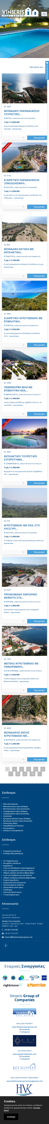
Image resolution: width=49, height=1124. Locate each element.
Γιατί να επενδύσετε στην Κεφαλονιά (18, 868)
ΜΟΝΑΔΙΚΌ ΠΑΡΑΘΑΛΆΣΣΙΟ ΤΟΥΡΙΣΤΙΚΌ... (21, 112)
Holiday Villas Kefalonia (13, 853)
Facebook (26, 1029)
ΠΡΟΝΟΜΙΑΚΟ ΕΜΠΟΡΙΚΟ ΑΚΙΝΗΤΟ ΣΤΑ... (20, 596)
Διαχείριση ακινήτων (12, 851)
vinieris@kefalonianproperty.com (18, 937)
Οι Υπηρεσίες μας (10, 861)
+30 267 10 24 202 (11, 929)
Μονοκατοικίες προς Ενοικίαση (16, 809)
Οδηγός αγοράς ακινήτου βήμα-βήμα (18, 873)
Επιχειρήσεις (9, 828)
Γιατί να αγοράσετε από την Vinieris (18, 870)
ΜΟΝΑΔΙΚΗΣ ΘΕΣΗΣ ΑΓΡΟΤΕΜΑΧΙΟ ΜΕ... (16, 734)
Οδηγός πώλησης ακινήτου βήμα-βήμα (19, 878)
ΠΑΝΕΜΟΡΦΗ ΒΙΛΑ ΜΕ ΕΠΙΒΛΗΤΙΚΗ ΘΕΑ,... (18, 388)
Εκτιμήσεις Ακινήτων (12, 863)
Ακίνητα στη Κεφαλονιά (13, 830)
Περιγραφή (39, 137)
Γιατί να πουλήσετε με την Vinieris (17, 875)
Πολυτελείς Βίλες (10, 823)
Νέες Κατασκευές (10, 804)
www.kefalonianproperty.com (24, 1027)
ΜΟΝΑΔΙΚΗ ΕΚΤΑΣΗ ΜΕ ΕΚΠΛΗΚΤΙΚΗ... (19, 250)
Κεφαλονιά (7, 865)
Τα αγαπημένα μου (11, 894)
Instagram (25, 1032)
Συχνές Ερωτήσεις (11, 880)
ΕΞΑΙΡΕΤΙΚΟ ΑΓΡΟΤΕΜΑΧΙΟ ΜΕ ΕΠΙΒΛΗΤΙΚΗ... (23, 319)
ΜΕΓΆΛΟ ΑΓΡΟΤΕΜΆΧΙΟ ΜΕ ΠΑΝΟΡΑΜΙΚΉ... (21, 665)
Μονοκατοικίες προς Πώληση (15, 806)
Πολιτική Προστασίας (12, 892)
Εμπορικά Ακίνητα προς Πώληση (16, 818)
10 (32, 774)
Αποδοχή (11, 1117)
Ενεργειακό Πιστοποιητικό (14, 882)
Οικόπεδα (7, 816)
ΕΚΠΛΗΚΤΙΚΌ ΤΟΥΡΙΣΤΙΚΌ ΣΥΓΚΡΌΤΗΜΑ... (20, 458)
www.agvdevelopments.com (24, 1054)
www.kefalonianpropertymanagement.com (25, 1081)
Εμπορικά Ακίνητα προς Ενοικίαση (17, 821)
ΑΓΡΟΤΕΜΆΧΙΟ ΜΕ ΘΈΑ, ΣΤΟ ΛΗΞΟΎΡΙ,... (22, 527)
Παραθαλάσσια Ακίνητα (13, 826)
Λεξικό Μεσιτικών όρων (13, 887)
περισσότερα (17, 129)
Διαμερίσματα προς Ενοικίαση (16, 813)
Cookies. (10, 1101)
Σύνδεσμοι (7, 890)
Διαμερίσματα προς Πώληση (15, 811)
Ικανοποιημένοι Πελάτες (13, 885)
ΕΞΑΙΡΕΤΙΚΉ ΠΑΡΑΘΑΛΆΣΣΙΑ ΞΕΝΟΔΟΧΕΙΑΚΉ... (21, 181)
